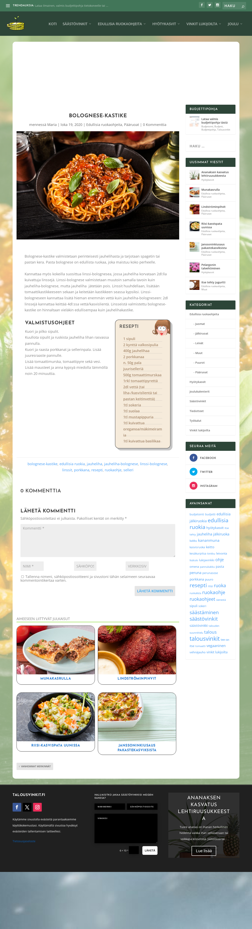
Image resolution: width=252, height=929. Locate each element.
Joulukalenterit (200, 391)
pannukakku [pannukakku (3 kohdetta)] (207, 566)
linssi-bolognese (153, 463)
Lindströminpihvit (137, 678)
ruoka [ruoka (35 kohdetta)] (220, 585)
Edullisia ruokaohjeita (120, 24)
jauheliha (94, 463)
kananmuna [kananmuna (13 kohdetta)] (209, 540)
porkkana (81, 470)
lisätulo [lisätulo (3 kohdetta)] (194, 560)
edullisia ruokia (72, 463)
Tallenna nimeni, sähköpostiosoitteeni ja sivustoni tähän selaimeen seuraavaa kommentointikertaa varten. (87, 578)
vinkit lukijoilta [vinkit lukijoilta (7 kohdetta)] (217, 652)
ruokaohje (113, 470)
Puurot (200, 362)
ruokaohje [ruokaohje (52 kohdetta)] (213, 592)
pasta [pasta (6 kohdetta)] (220, 566)
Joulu (233, 24)
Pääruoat (131, 124)
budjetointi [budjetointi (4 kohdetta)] (197, 514)
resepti (97, 470)
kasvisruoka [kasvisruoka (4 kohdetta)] (197, 547)
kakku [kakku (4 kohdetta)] (193, 541)
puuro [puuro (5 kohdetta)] (209, 579)
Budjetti (218, 126)
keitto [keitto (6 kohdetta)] (210, 547)
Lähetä (150, 850)
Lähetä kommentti (155, 591)
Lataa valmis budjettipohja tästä (214, 120)
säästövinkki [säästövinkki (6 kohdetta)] (199, 625)
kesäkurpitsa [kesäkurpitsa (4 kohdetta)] (198, 553)
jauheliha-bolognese (121, 463)
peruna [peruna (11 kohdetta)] (195, 572)
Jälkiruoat (201, 333)
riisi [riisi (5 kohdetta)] (210, 586)
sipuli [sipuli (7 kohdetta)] (193, 606)
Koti (53, 24)
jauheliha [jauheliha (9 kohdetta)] (204, 534)
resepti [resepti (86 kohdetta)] (198, 585)
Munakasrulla (55, 678)
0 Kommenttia (154, 124)
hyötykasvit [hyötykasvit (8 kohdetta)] (215, 527)
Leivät (199, 343)
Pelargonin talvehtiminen (210, 266)
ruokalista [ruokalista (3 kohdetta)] (195, 593)
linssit (67, 470)
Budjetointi (207, 126)
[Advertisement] (126, 75)
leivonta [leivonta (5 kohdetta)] (221, 553)
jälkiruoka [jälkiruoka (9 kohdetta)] (221, 534)
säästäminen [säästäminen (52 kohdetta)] (204, 612)
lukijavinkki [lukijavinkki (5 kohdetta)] (206, 560)
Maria (52, 124)
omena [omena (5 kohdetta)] (194, 566)
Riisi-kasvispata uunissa (55, 745)
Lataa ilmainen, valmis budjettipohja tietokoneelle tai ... (71, 5)
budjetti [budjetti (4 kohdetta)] (210, 514)
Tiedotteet (197, 411)
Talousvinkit (223, 129)
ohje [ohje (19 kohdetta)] (219, 559)
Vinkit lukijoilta (201, 24)
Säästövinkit (75, 24)
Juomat (200, 324)
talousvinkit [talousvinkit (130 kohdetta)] (205, 638)
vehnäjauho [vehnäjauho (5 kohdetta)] (198, 652)
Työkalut (195, 420)
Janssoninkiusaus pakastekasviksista (214, 246)
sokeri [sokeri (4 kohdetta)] (202, 606)
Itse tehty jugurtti (213, 282)
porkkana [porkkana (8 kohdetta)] (197, 579)
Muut (204, 289)
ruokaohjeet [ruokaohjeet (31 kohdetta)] (202, 599)
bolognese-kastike (42, 463)
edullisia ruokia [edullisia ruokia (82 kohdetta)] (209, 524)
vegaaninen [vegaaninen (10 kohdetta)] (216, 645)
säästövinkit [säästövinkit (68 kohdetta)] (204, 618)
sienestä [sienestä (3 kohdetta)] (221, 600)
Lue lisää (204, 852)
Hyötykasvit (164, 24)
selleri (128, 470)
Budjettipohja (208, 129)
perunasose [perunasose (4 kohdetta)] (210, 573)
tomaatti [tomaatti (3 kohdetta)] (200, 646)
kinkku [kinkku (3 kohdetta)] (211, 553)
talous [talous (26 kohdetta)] (210, 632)
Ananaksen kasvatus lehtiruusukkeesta (215, 173)
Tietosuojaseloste (24, 841)
